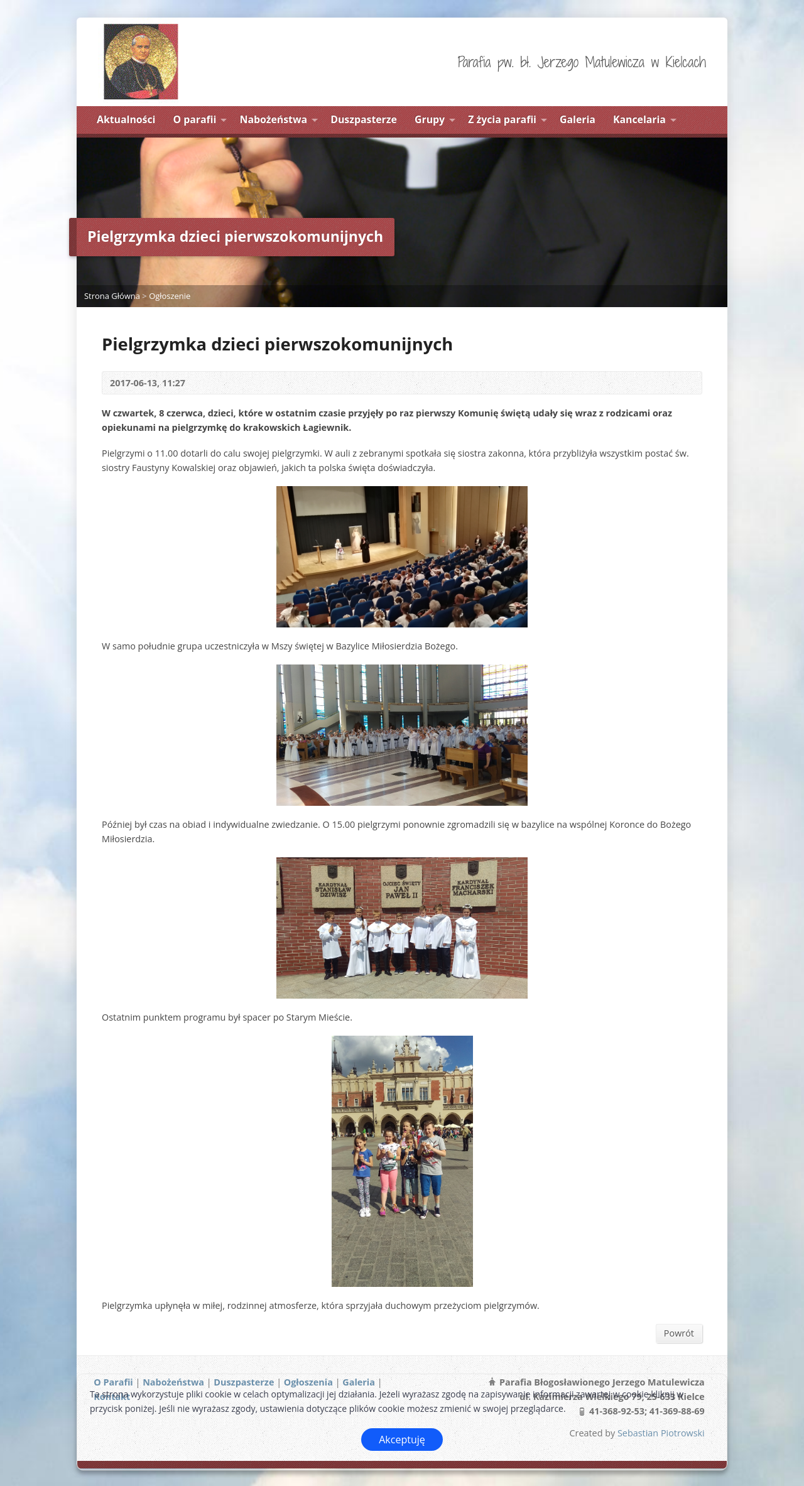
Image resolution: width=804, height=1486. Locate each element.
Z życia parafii (502, 119)
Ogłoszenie (169, 295)
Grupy (430, 119)
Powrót (679, 1333)
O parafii (195, 119)
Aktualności (126, 119)
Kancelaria (639, 119)
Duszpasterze (363, 119)
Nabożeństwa (274, 119)
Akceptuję (402, 1439)
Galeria (577, 119)
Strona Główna (112, 295)
